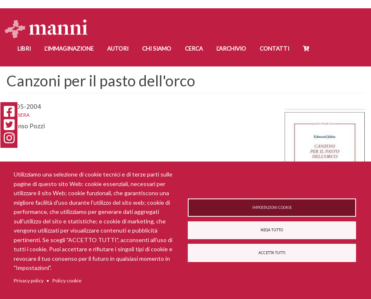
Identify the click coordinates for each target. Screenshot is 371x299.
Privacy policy (29, 280)
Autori (117, 48)
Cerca (194, 48)
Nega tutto (271, 230)
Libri (24, 48)
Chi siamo (156, 48)
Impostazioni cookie (272, 206)
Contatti (274, 48)
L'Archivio (231, 48)
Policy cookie (66, 280)
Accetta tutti (271, 254)
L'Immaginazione (68, 48)
